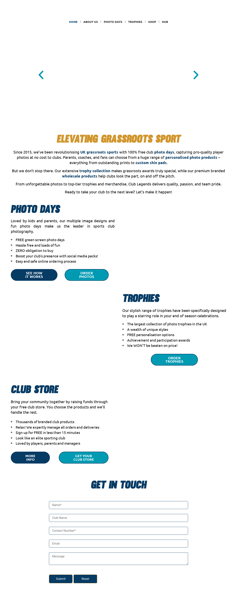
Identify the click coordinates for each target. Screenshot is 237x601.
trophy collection (94, 170)
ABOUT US (90, 22)
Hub (165, 22)
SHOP (152, 22)
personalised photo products (191, 157)
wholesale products (79, 176)
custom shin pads (151, 162)
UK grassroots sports (99, 152)
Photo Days (113, 22)
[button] (41, 75)
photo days (164, 152)
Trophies (135, 22)
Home (73, 22)
